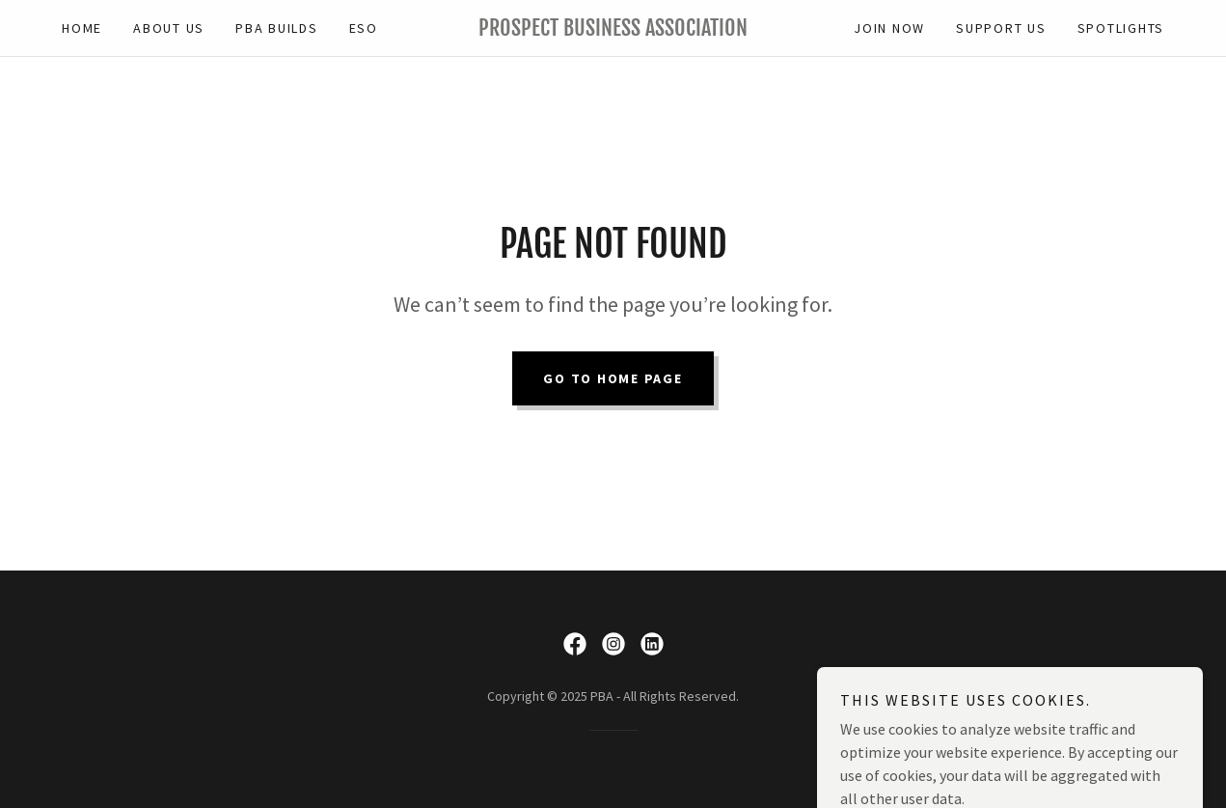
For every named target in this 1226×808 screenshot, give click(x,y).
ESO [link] (363, 28)
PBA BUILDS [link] (276, 28)
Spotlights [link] (1121, 28)
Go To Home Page (612, 378)
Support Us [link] (1001, 28)
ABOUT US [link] (168, 28)
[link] (613, 30)
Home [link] (82, 28)
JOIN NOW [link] (889, 28)
